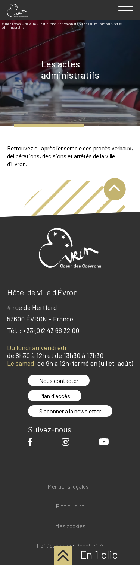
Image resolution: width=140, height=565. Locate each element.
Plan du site (70, 506)
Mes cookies (70, 526)
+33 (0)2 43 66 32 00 (51, 330)
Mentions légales (68, 486)
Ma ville (30, 24)
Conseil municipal (96, 24)
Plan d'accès (54, 395)
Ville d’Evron (11, 24)
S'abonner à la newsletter (70, 411)
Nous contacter (58, 380)
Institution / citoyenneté (58, 24)
